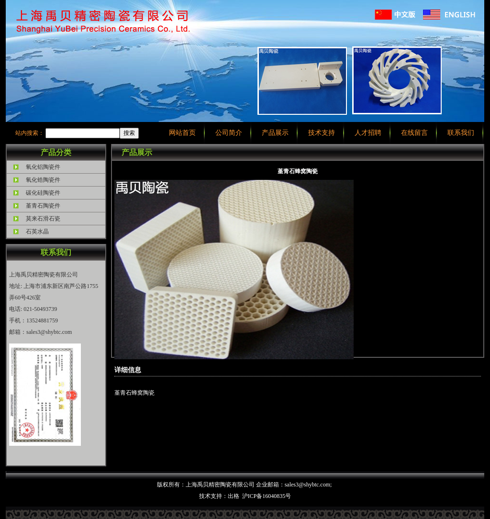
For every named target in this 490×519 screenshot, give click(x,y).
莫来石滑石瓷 (43, 218)
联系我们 (460, 132)
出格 (233, 496)
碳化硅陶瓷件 (43, 192)
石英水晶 (37, 231)
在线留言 (414, 132)
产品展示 (275, 132)
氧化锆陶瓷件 (43, 180)
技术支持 (321, 132)
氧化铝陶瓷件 (43, 167)
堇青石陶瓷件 (43, 205)
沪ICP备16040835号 (266, 496)
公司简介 (228, 132)
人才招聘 (368, 132)
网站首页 (182, 132)
